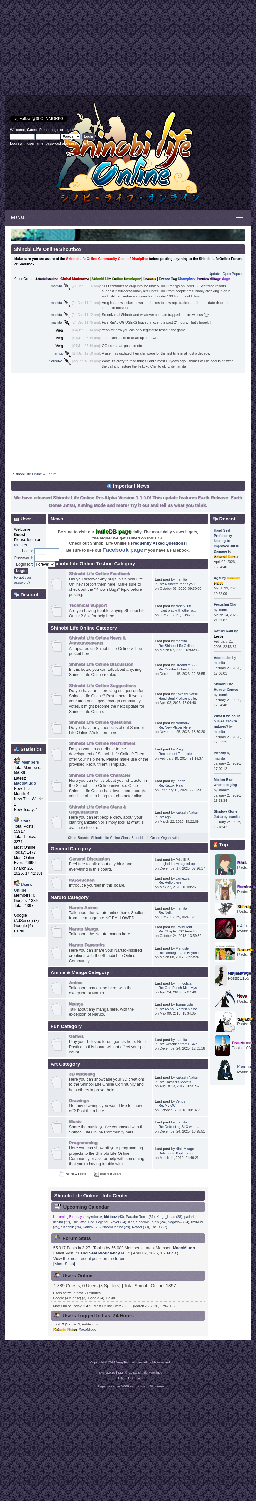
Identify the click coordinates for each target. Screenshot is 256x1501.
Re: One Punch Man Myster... (181, 988)
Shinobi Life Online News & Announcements (97, 640)
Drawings (79, 1100)
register (70, 130)
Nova (242, 996)
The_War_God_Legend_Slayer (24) (99, 1222)
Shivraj (244, 906)
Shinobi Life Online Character (99, 775)
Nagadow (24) (178, 1222)
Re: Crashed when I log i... (179, 669)
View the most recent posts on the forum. (89, 1258)
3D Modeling (82, 1074)
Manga (76, 1004)
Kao (131, 1222)
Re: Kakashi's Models (175, 1082)
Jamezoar (183, 878)
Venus (180, 1101)
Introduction (82, 880)
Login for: (24, 564)
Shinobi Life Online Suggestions (102, 685)
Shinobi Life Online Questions (100, 722)
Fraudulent (184, 927)
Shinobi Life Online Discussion (101, 664)
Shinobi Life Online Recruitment (102, 743)
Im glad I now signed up (177, 864)
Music (75, 1121)
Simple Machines (150, 1372)
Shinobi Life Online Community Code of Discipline (107, 259)
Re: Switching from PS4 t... (179, 1044)
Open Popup (232, 274)
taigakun (245, 1019)
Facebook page (122, 550)
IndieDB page (113, 531)
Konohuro (245, 1067)
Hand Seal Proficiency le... (179, 698)
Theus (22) (159, 1227)
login (55, 130)
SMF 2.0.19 (107, 1372)
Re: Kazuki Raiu (171, 785)
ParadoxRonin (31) (140, 1217)
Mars (241, 862)
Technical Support (88, 605)
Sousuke (55, 361)
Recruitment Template (175, 754)
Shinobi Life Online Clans (110, 838)
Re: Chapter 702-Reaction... (180, 931)
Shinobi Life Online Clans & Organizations (97, 809)
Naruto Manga (83, 928)
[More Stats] (64, 1264)
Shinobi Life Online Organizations (157, 838)
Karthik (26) (92, 1227)
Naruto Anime (83, 907)
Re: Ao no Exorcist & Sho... (179, 1009)
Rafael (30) (140, 1227)
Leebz (180, 781)
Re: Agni (165, 817)
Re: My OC (167, 1105)
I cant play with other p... (177, 610)
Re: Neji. (165, 912)
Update (214, 274)
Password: (23, 558)
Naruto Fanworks (87, 944)
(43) (114, 1217)
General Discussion (89, 858)
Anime (75, 982)
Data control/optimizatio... (178, 1153)
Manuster (183, 948)
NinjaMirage (185, 1149)
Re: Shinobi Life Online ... (178, 646)
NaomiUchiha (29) (116, 1227)
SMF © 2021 (127, 1372)
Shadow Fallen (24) (151, 1222)
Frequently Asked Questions (158, 543)
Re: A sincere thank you (177, 584)
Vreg (59, 330)
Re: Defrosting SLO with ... (179, 1127)
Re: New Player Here (175, 727)
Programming (83, 1142)
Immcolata (184, 983)
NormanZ (183, 723)
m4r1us (244, 926)
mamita (56, 286)
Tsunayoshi (184, 1004)
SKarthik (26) (71, 1227)
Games (76, 1036)
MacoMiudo (184, 1248)
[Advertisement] (66, 50)
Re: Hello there (170, 882)
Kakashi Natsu (187, 694)
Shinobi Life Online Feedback (99, 573)
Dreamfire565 (186, 665)
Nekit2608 (183, 606)
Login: (27, 551)
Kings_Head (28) (169, 1217)
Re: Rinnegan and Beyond (179, 953)
